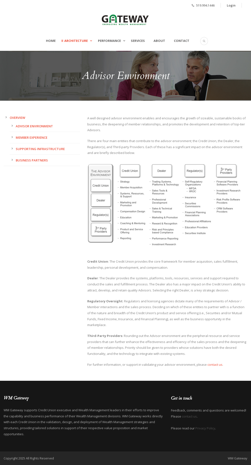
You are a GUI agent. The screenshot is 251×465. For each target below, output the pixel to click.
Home (51, 40)
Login (231, 5)
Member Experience (31, 137)
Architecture (76, 40)
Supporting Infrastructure (40, 149)
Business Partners (32, 160)
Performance (109, 40)
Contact (181, 40)
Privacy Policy (205, 428)
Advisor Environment (34, 126)
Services (138, 40)
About (159, 40)
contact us (214, 364)
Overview (17, 117)
